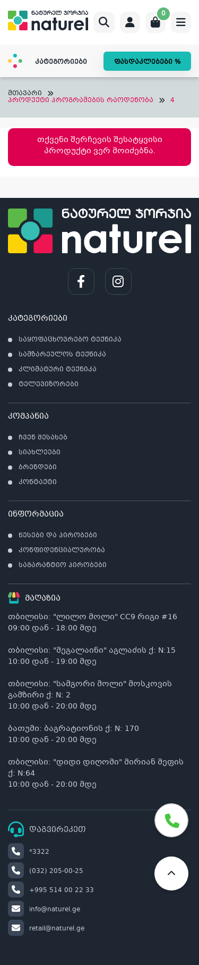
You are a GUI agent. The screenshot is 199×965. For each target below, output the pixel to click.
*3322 (28, 852)
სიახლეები (39, 452)
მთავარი (25, 93)
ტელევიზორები (49, 384)
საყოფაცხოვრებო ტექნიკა (70, 340)
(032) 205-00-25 (45, 871)
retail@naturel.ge (46, 929)
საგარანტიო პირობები (63, 565)
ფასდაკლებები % (147, 62)
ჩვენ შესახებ (43, 438)
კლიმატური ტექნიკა (58, 370)
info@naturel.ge (44, 910)
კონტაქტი (38, 482)
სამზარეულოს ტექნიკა (62, 355)
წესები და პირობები (58, 535)
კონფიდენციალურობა (62, 550)
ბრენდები (38, 467)
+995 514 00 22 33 (51, 890)
